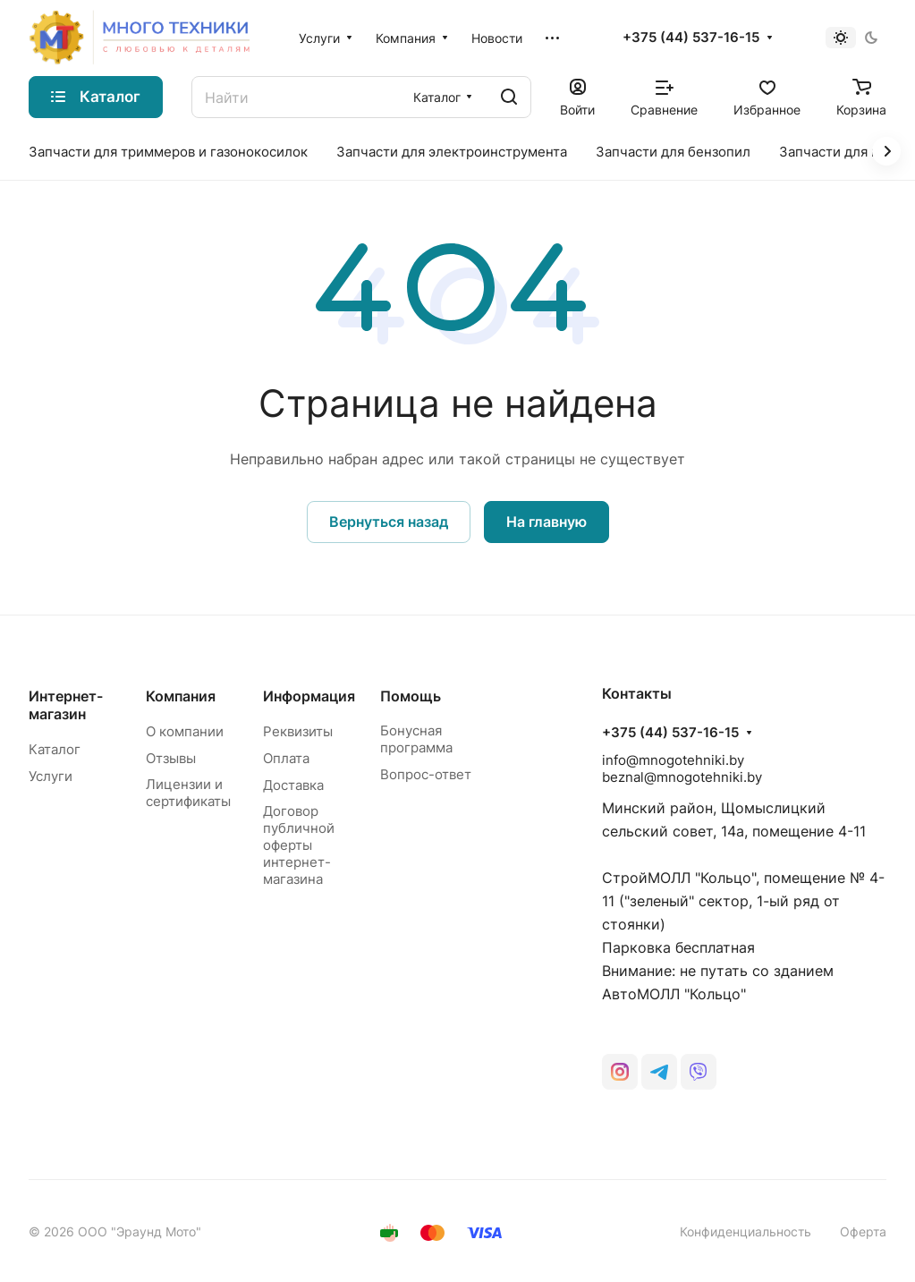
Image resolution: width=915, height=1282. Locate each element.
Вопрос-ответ (425, 774)
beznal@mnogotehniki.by (682, 776)
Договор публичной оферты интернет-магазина (299, 844)
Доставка (293, 785)
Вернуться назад (388, 522)
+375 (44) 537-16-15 (691, 38)
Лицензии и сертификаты (188, 793)
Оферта (863, 1231)
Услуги (50, 776)
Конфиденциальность (745, 1231)
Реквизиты (298, 731)
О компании (185, 731)
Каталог (54, 749)
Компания (181, 696)
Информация (309, 696)
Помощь (410, 696)
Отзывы (171, 758)
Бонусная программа (416, 739)
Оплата (286, 758)
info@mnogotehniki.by (673, 759)
